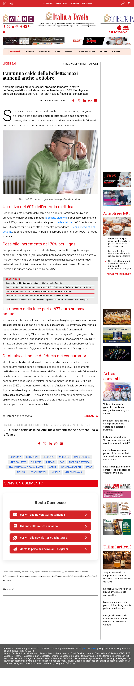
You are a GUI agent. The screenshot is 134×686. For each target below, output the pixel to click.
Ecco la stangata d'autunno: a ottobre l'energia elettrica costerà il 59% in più (117, 469)
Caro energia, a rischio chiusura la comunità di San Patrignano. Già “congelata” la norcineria (48, 287)
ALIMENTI (69, 51)
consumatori (38, 472)
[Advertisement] (117, 117)
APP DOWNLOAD (118, 32)
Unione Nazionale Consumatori (26, 467)
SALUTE (103, 51)
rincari (50, 462)
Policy (93, 648)
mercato (64, 457)
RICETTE (116, 51)
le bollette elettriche (56, 217)
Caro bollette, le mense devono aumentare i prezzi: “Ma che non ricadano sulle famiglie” (47, 300)
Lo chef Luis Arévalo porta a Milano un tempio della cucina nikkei (117, 591)
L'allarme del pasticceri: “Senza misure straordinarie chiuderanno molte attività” (117, 440)
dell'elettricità (64, 222)
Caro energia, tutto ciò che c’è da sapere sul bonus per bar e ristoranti (38, 291)
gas (62, 462)
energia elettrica (79, 462)
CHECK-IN (44, 51)
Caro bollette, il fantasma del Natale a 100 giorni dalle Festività (34, 283)
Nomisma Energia (71, 467)
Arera (52, 467)
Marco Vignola (74, 472)
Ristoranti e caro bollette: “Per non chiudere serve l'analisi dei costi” (37, 296)
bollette (36, 462)
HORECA (30, 51)
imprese (55, 472)
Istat (89, 467)
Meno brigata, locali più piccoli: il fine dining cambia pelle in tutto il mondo (117, 605)
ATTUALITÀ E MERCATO (33, 425)
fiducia (21, 472)
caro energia (82, 457)
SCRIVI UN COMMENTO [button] (23, 483)
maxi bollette (18, 462)
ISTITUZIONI (32, 457)
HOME (8, 425)
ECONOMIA (15, 457)
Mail (85, 648)
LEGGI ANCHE (13, 279)
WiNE (57, 51)
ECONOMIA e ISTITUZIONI (81, 63)
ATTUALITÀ (15, 51)
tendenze (48, 457)
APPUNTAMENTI (87, 51)
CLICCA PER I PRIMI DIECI (119, 274)
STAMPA (91, 415)
